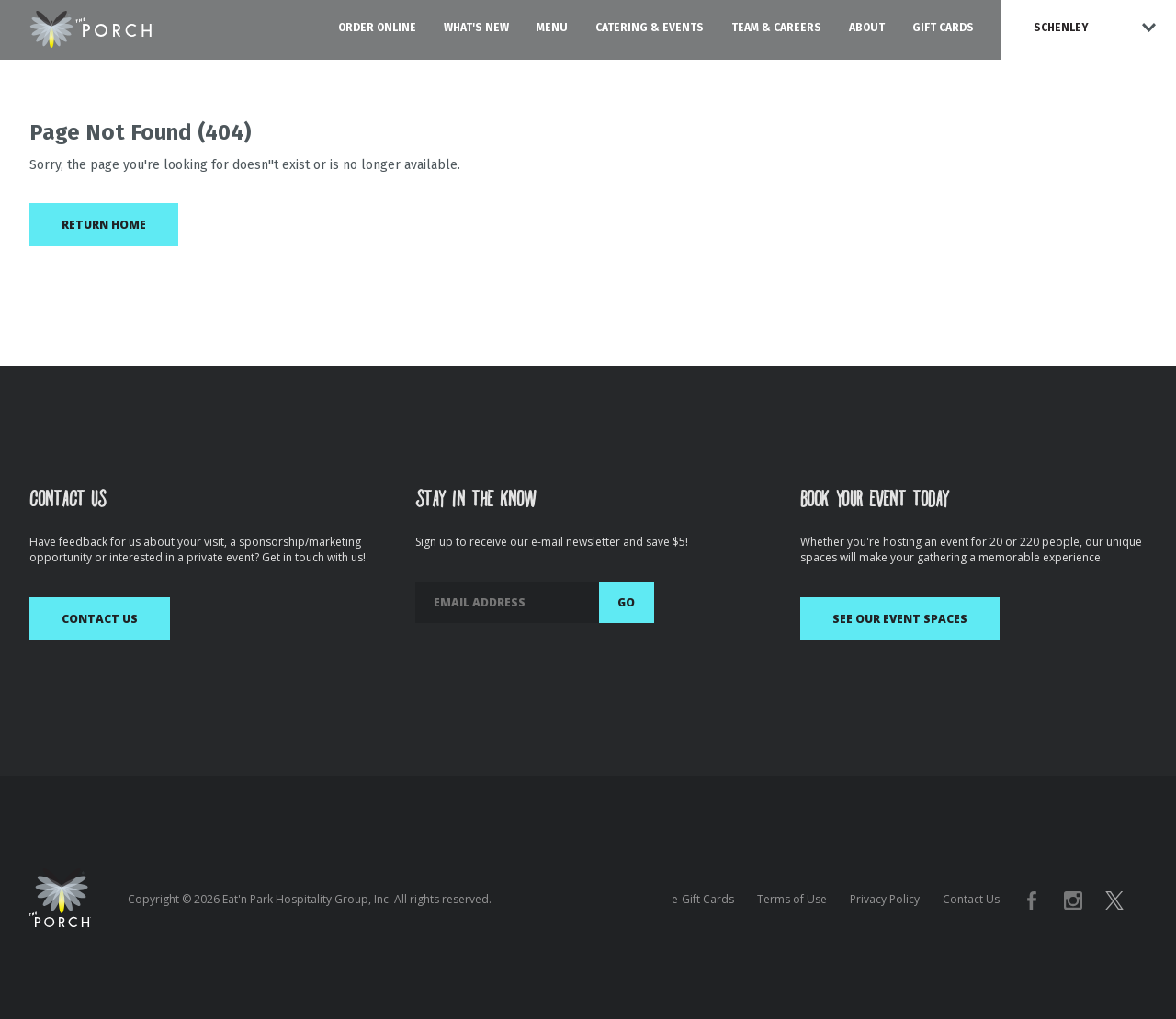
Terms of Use (792, 899)
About (867, 27)
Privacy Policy (885, 899)
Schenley (1061, 27)
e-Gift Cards (703, 899)
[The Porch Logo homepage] (92, 25)
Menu (552, 27)
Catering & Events (649, 27)
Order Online (377, 27)
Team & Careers (776, 27)
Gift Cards (943, 27)
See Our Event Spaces (899, 619)
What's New (476, 27)
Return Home (104, 224)
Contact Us (100, 619)
